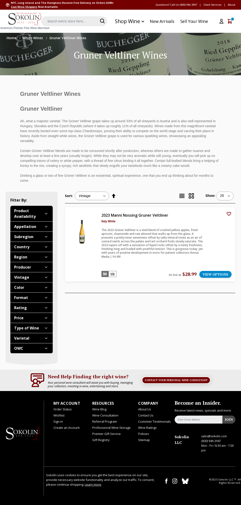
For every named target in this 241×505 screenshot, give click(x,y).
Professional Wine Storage (111, 427)
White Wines (33, 38)
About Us (144, 409)
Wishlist (58, 415)
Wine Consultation (105, 415)
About (231, 4)
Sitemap (144, 440)
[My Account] (221, 21)
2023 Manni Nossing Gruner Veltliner (134, 215)
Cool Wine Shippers (24, 6)
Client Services (212, 4)
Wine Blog (99, 409)
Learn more (93, 484)
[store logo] (24, 21)
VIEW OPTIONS (215, 274)
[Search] (102, 21)
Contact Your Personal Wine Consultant (176, 380)
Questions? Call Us (167, 4)
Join (229, 419)
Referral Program (104, 421)
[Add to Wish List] (229, 214)
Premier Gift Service (106, 434)
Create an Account (66, 427)
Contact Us (145, 415)
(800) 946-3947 (188, 4)
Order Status (62, 409)
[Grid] (191, 195)
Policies (143, 434)
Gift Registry (101, 440)
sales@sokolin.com (214, 436)
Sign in (58, 421)
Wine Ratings (147, 427)
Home (12, 38)
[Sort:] (92, 196)
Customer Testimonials (154, 421)
